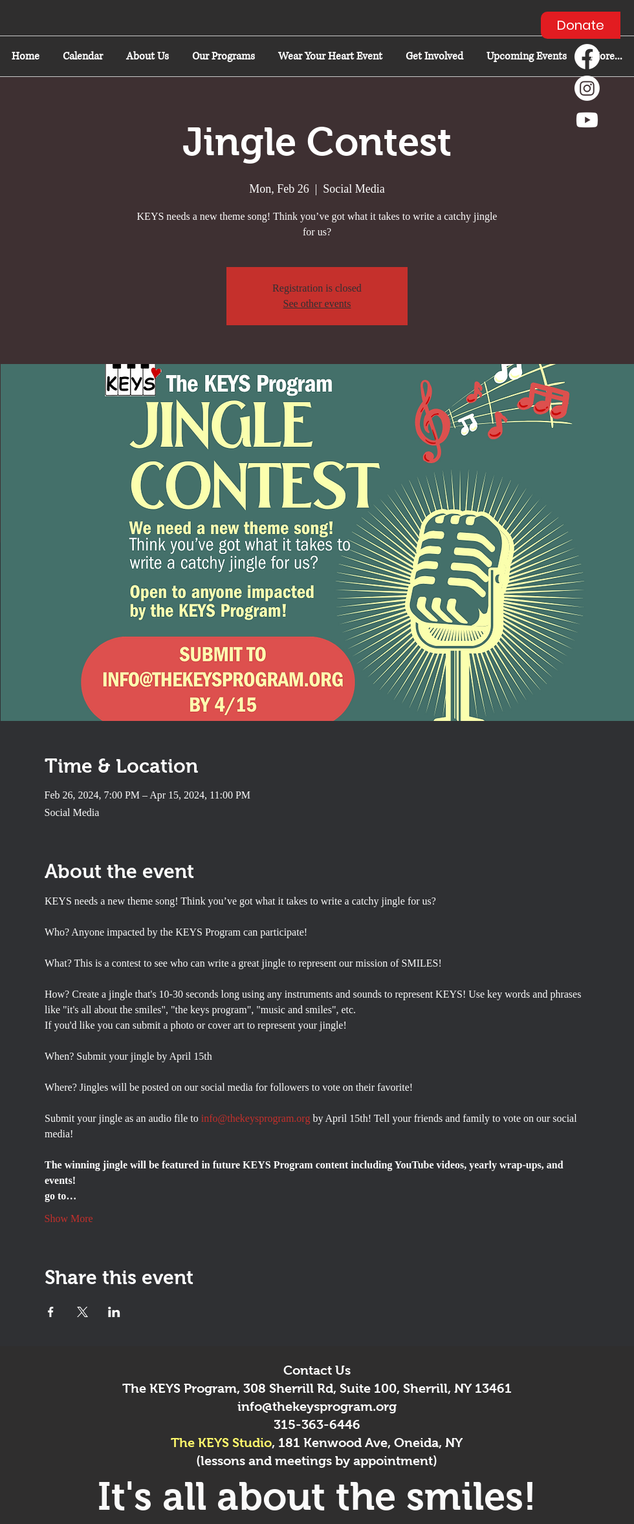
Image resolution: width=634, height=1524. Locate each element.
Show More (69, 1218)
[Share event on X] (82, 1312)
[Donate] (580, 25)
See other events (317, 303)
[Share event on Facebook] (51, 1312)
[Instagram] (587, 88)
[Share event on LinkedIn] (114, 1312)
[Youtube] (587, 120)
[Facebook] (587, 56)
